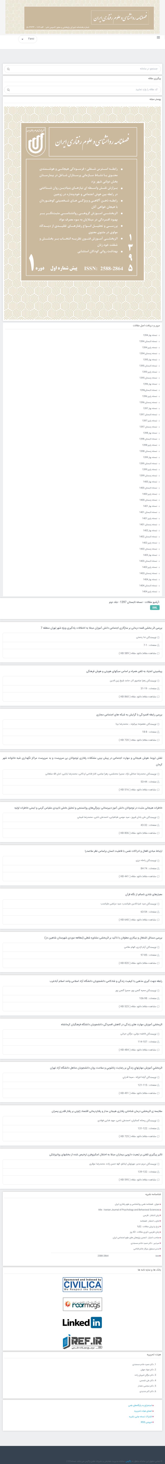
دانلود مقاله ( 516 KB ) (130, 790)
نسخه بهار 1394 (150, 335)
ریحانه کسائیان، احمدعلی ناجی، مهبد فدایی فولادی (122, 1120)
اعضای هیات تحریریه (143, 1411)
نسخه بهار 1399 (150, 457)
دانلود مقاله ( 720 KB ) (130, 740)
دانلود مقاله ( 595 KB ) (130, 1180)
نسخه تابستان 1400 (148, 488)
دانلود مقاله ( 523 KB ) (130, 1006)
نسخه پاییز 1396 (149, 396)
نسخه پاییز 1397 (149, 421)
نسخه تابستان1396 (148, 390)
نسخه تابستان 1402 (148, 537)
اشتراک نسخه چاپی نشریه (140, 1416)
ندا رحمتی (141, 637)
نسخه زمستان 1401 (148, 524)
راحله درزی (141, 860)
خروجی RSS (146, 1422)
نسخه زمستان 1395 (148, 378)
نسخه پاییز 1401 (149, 518)
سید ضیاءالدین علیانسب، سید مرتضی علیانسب (123, 904)
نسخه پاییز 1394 (149, 347)
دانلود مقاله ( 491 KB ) (130, 1093)
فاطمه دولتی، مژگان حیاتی (133, 1034)
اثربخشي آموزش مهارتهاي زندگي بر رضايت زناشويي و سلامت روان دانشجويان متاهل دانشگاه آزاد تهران (106, 1068)
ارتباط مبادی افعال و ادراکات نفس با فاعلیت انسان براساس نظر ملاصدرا (123, 851)
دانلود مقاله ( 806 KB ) (130, 833)
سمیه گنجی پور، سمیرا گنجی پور (130, 990)
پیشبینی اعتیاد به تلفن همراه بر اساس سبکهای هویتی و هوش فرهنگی (124, 671)
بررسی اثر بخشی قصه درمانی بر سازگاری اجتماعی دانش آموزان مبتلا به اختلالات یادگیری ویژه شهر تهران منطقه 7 (101, 628)
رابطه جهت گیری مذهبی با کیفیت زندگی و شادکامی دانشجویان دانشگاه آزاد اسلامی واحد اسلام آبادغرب (106, 981)
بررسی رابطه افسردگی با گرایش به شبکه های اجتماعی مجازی (129, 715)
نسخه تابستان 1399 (148, 463)
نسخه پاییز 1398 (149, 445)
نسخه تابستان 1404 (148, 585)
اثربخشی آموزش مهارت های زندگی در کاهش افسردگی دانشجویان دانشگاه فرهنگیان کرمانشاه (111, 1024)
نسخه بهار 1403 (150, 555)
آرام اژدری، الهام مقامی (135, 947)
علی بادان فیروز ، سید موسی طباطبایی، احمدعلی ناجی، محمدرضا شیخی (111, 817)
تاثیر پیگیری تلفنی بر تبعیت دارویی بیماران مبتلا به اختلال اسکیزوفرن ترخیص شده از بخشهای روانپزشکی (105, 1155)
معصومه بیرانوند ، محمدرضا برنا (131, 724)
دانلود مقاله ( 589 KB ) (130, 653)
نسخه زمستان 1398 (148, 451)
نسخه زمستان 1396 (148, 402)
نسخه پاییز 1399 (149, 469)
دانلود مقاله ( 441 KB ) (130, 876)
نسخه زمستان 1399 (148, 475)
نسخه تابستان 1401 (148, 512)
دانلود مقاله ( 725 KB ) (130, 1136)
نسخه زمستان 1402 (148, 549)
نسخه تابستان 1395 (148, 366)
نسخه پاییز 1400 (149, 494)
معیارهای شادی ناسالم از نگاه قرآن (143, 894)
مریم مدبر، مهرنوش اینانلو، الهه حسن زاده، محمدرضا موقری (117, 1164)
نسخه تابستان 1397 (148, 414)
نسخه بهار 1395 (150, 359)
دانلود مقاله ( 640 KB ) (130, 920)
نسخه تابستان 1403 (148, 561)
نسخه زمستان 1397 (148, 427)
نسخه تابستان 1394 (148, 341)
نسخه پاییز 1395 (149, 372)
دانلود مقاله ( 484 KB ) (130, 1050)
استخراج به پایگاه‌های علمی (140, 1405)
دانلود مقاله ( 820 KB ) (130, 963)
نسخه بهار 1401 (150, 506)
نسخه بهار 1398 (150, 433)
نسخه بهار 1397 (150, 408)
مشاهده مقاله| (149, 653)
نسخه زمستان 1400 (148, 500)
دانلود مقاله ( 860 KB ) (130, 697)
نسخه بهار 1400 (150, 482)
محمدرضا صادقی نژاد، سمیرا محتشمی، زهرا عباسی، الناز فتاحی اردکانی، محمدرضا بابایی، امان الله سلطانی (95, 774)
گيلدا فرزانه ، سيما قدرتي (134, 1077)
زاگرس (128, 1461)
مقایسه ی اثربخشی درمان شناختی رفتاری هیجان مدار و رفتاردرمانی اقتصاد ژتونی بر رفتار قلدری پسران (107, 1111)
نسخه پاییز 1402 (149, 543)
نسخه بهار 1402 (150, 530)
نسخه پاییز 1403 (149, 567)
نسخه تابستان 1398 (148, 439)
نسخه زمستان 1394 (148, 353)
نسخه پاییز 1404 (149, 591)
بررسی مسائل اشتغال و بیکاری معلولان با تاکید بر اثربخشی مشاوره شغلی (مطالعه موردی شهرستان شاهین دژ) (103, 938)
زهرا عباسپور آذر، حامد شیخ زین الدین (128, 681)
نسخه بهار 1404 (150, 579)
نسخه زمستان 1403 (148, 573)
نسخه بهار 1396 (150, 384)
